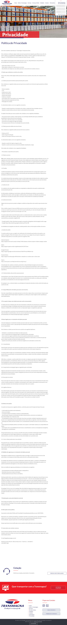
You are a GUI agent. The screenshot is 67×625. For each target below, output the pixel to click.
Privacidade (31, 615)
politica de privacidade (38, 621)
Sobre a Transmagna (22, 2)
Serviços (29, 2)
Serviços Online (35, 2)
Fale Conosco (51, 610)
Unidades (42, 2)
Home (15, 2)
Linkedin (47, 605)
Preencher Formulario (57, 573)
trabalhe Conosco (51, 613)
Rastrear (62, 14)
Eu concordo (33, 623)
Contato (47, 2)
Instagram (44, 605)
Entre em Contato (58, 587)
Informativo (52, 2)
